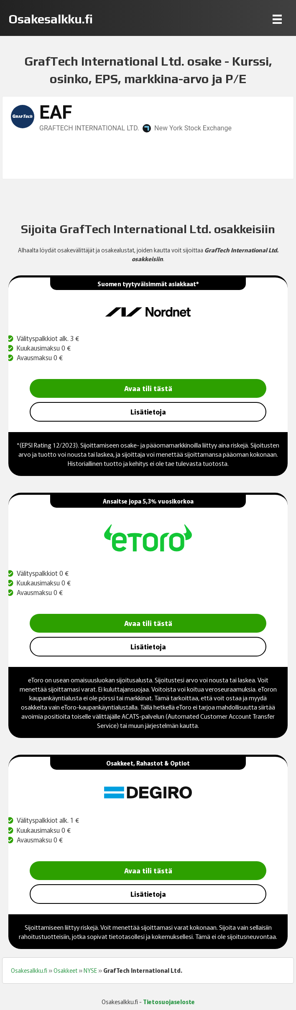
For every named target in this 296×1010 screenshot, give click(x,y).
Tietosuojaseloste (169, 1001)
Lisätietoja (148, 412)
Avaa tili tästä (148, 388)
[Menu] (277, 19)
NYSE (90, 970)
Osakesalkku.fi (29, 970)
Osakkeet (65, 970)
